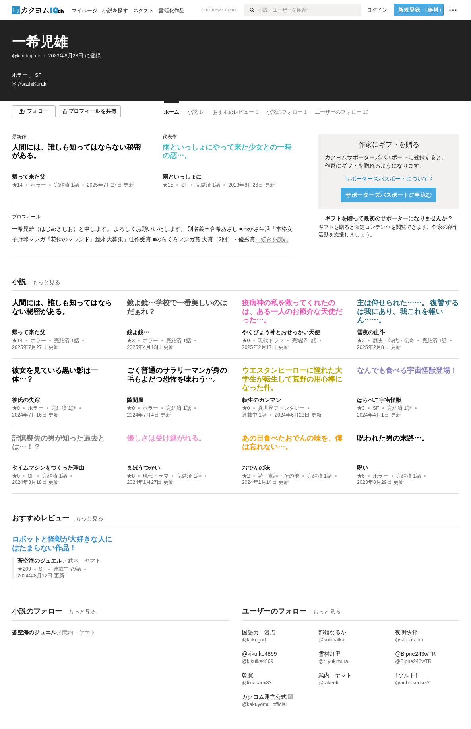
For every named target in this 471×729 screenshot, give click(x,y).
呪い (362, 467)
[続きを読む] (152, 234)
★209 (24, 569)
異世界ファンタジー (281, 408)
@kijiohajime (26, 55)
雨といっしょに (182, 176)
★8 (131, 476)
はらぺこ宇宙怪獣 (379, 400)
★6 (361, 476)
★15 (168, 185)
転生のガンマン (261, 400)
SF (184, 185)
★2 (361, 340)
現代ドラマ (271, 340)
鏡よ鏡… (138, 332)
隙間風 (135, 400)
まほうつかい (143, 467)
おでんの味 (256, 467)
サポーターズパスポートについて (388, 178)
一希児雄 (40, 41)
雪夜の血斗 (371, 332)
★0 (246, 340)
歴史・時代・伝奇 (393, 340)
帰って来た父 (28, 176)
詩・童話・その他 (278, 476)
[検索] (251, 10)
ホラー (38, 185)
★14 (17, 185)
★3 (131, 340)
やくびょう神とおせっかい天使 (281, 332)
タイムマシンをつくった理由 (48, 467)
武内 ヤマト (84, 560)
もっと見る (46, 282)
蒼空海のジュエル (39, 560)
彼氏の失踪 (26, 400)
